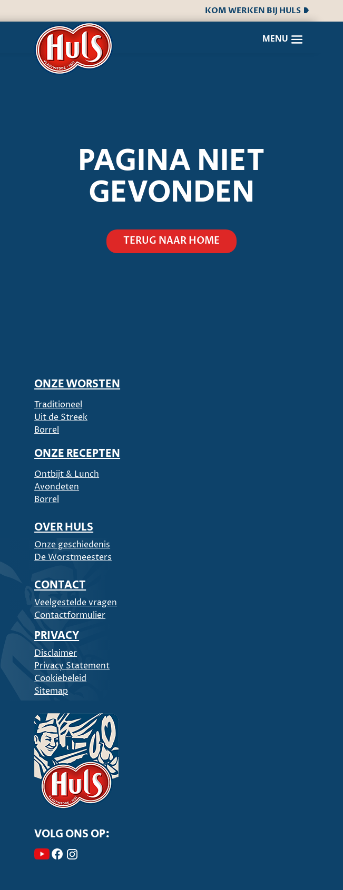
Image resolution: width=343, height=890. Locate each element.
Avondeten (56, 487)
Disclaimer (55, 653)
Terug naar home (171, 240)
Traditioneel (58, 405)
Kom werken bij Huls (257, 10)
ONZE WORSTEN (77, 384)
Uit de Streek (60, 417)
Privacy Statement (72, 666)
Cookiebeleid (60, 678)
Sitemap (51, 691)
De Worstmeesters (73, 557)
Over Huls (63, 527)
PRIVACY (56, 635)
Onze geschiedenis (72, 545)
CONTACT (60, 585)
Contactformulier (69, 615)
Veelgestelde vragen (75, 602)
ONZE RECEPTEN (77, 453)
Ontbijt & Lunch (66, 474)
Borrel (46, 430)
